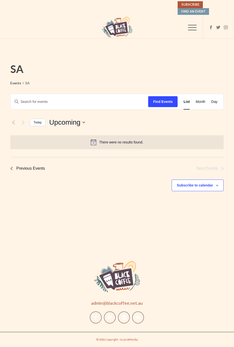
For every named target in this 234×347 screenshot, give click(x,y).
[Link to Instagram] (225, 27)
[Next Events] (23, 122)
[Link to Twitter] (218, 27)
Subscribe (190, 4)
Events (15, 83)
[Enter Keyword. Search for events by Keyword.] (79, 102)
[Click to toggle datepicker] (67, 122)
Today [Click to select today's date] (38, 122)
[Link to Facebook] (210, 27)
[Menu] (190, 27)
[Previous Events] (13, 122)
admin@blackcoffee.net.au (117, 303)
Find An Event (193, 11)
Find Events (163, 102)
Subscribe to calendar (195, 185)
